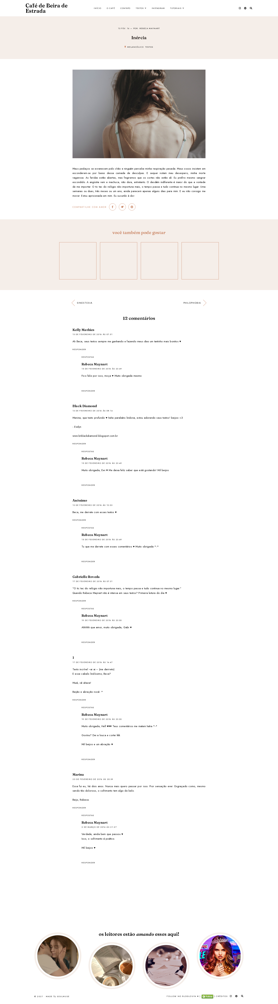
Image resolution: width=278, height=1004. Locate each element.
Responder (79, 349)
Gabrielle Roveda (86, 577)
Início (97, 8)
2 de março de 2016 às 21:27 (99, 827)
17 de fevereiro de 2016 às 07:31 (93, 581)
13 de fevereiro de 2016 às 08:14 (93, 410)
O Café (111, 8)
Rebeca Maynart (95, 364)
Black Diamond (85, 406)
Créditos (222, 996)
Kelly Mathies (83, 330)
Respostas (88, 357)
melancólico (135, 47)
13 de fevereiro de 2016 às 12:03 (93, 505)
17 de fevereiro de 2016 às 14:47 (93, 662)
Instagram (158, 8)
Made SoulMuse (58, 996)
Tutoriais (176, 8)
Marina (78, 774)
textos (149, 47)
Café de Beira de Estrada (47, 8)
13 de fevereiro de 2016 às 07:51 (93, 334)
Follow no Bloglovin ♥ (183, 996)
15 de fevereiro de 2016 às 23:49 (102, 368)
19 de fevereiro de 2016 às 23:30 (102, 620)
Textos (140, 8)
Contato (125, 8)
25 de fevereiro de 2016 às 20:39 (93, 779)
